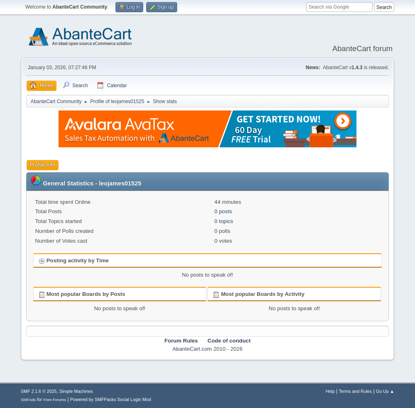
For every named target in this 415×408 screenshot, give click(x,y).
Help (330, 391)
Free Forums (54, 399)
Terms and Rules (355, 391)
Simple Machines (76, 391)
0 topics (223, 221)
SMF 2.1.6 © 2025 (39, 391)
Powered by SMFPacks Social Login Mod (110, 399)
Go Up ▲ (385, 391)
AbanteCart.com (192, 349)
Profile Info (43, 165)
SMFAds (28, 399)
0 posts (223, 211)
